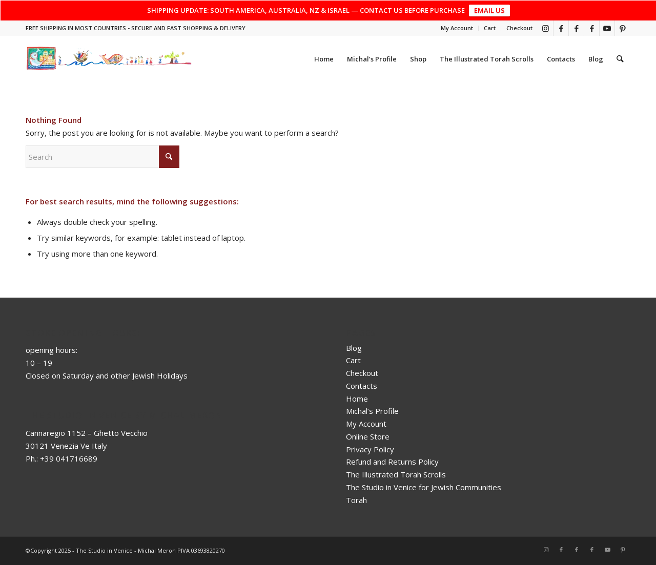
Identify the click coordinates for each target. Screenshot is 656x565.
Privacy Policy (370, 449)
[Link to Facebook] (561, 28)
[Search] (620, 59)
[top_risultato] (109, 59)
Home (357, 398)
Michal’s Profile (372, 411)
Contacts (361, 386)
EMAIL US (489, 10)
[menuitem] (457, 28)
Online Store (367, 436)
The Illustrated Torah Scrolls (396, 474)
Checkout (519, 28)
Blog (354, 348)
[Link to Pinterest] (622, 28)
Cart (490, 28)
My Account (457, 28)
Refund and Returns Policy (392, 461)
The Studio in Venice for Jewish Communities (423, 487)
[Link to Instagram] (545, 28)
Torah (356, 500)
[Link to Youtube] (607, 28)
